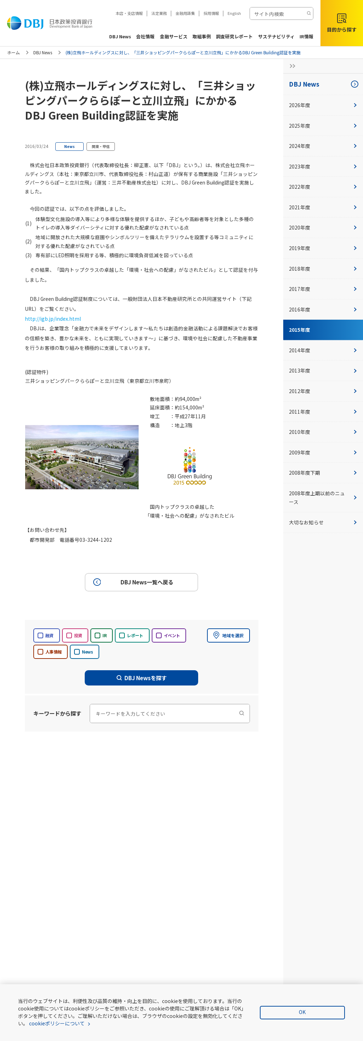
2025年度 (323, 125)
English (234, 13)
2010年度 (323, 431)
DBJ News (42, 52)
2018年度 (323, 268)
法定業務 (159, 13)
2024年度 (323, 145)
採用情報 (211, 13)
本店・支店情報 (129, 13)
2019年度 (323, 248)
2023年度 (323, 166)
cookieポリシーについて (57, 1023)
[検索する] (309, 13)
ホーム (13, 52)
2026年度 (323, 105)
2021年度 (323, 207)
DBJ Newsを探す (142, 677)
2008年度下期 (323, 472)
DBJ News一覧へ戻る (132, 582)
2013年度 (323, 370)
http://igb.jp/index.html (50, 318)
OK (302, 1011)
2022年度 (323, 186)
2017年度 (323, 288)
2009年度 (323, 452)
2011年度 (323, 411)
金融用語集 (185, 13)
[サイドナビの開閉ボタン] (290, 66)
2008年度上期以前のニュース (323, 498)
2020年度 (323, 227)
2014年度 (323, 350)
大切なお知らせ (323, 522)
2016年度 (323, 309)
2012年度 (323, 391)
